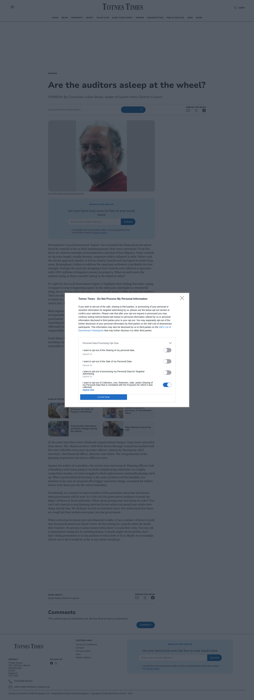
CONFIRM (104, 397)
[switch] (167, 350)
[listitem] (127, 343)
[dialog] (127, 350)
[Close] (183, 299)
